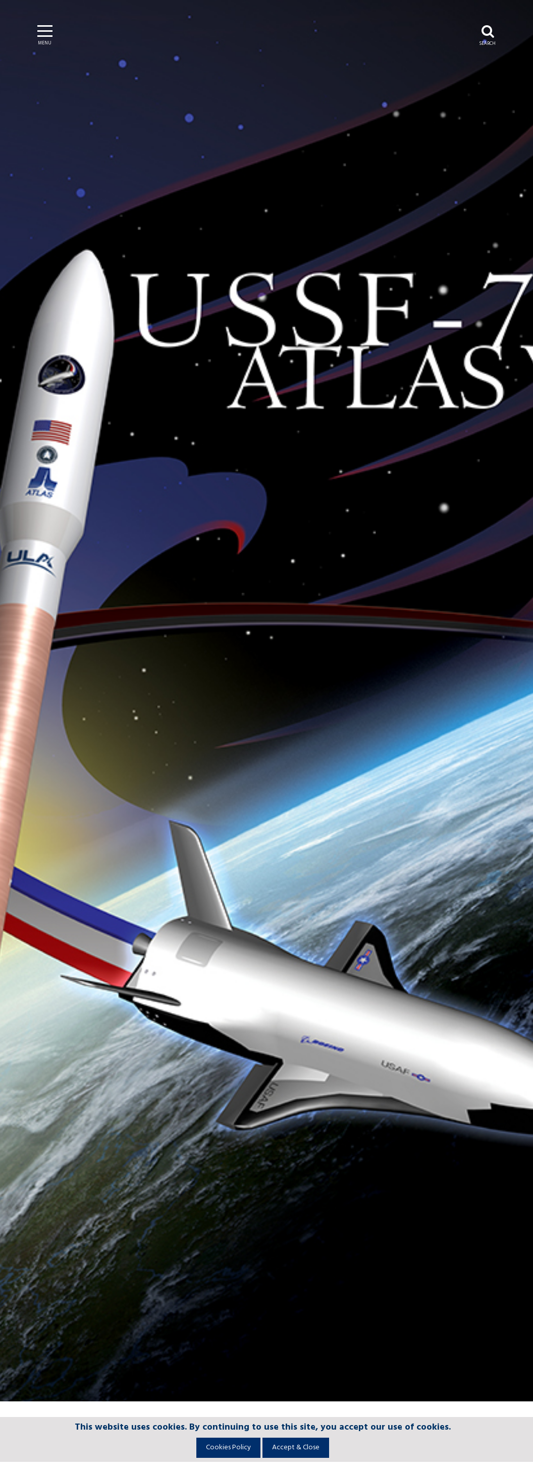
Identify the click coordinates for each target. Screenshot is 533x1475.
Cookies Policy (228, 1447)
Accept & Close (295, 1447)
